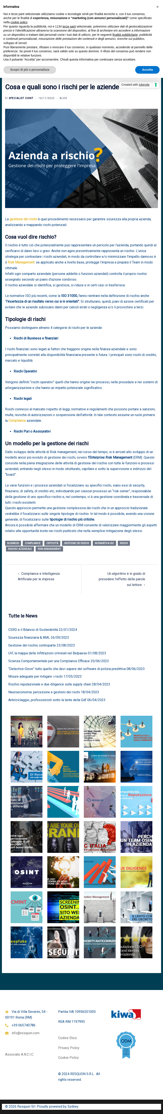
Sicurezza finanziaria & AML (29, 638)
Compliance (17, 421)
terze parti (69, 26)
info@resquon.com (25, 1033)
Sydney (73, 1106)
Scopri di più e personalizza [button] (29, 69)
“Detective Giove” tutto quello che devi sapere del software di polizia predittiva (67, 669)
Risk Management (21, 262)
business (13, 543)
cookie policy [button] (18, 22)
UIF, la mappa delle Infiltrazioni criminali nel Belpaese (47, 653)
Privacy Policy (68, 1048)
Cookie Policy (68, 1058)
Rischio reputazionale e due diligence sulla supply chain (49, 684)
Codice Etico (67, 1038)
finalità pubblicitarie (125, 34)
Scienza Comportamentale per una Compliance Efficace (49, 661)
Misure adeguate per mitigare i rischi (35, 676)
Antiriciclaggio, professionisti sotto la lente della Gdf (47, 700)
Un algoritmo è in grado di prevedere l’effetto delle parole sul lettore (122, 579)
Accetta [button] (147, 69)
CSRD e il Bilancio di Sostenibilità (33, 630)
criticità (52, 543)
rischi (124, 543)
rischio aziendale (20, 548)
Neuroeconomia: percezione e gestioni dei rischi (44, 692)
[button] (157, 6)
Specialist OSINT (21, 98)
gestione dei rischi (23, 219)
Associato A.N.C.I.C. (19, 1054)
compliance (33, 543)
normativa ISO (104, 543)
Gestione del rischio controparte (32, 645)
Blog (63, 98)
